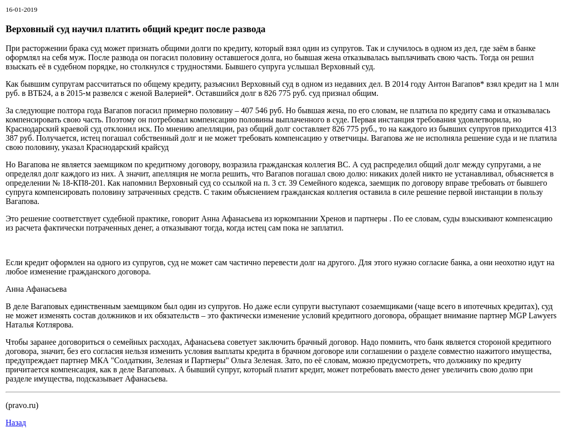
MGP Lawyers (532, 315)
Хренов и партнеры (353, 218)
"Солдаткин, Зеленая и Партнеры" (170, 360)
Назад (16, 422)
